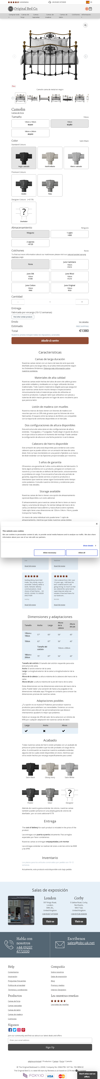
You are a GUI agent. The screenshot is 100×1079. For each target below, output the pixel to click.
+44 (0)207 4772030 (50, 914)
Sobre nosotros (57, 972)
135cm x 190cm (30, 123)
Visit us (50, 921)
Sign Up (50, 1047)
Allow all (81, 552)
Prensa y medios (57, 985)
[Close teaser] (76, 1071)
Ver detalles (84, 322)
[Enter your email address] (50, 1040)
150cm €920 (69, 287)
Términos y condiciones (17, 990)
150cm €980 (30, 287)
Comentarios (13, 972)
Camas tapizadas (15, 1005)
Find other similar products (22, 317)
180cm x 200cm (30, 133)
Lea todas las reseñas (60, 1003)
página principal (34, 1061)
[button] (86, 56)
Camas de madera (15, 1014)
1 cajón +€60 (70, 234)
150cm (69, 123)
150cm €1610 (69, 264)
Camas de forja (18, 113)
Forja (62, 1061)
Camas (55, 1061)
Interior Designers (58, 990)
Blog (53, 981)
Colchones (12, 1019)
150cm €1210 (69, 276)
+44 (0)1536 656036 (79, 914)
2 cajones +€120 (30, 243)
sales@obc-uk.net (81, 942)
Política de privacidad (16, 985)
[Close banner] (96, 524)
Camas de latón (14, 1010)
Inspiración (12, 976)
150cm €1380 (30, 276)
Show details (88, 546)
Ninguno (30, 233)
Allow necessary (49, 552)
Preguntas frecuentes (17, 981)
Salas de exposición (59, 976)
